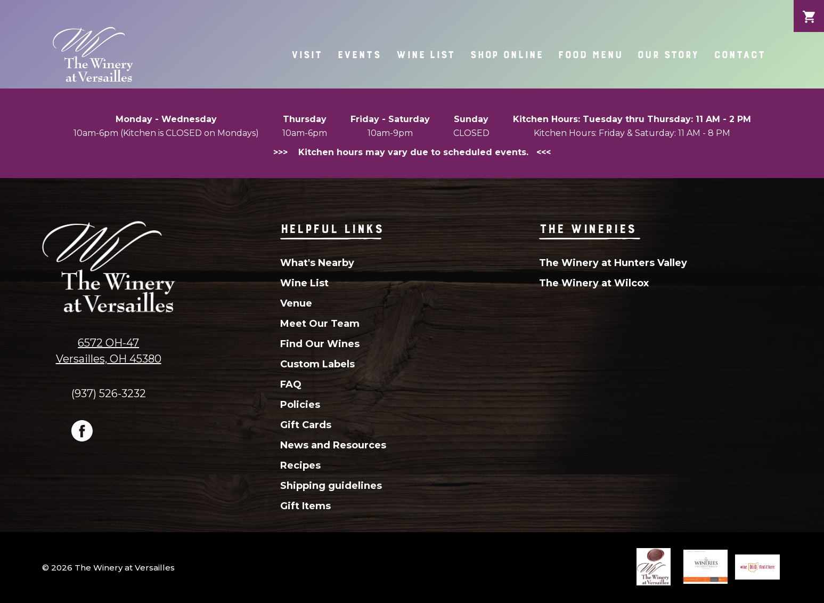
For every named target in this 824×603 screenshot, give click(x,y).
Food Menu (590, 55)
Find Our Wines (320, 344)
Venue (296, 303)
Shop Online (506, 55)
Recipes (300, 465)
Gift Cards (305, 425)
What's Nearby (317, 263)
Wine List (425, 55)
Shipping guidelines (331, 486)
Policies (300, 404)
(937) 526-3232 (108, 393)
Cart (809, 8)
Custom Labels (317, 364)
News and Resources (333, 445)
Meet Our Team (320, 323)
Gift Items (305, 506)
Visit (306, 55)
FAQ (290, 384)
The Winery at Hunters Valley (613, 263)
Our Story (668, 55)
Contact (739, 55)
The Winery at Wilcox (594, 283)
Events (359, 55)
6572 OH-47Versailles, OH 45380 (108, 350)
